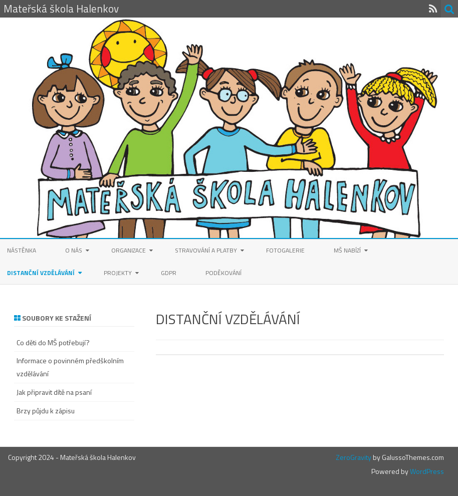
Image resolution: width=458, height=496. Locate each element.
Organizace (128, 250)
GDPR (168, 273)
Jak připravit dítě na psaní (54, 392)
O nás (73, 250)
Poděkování (223, 273)
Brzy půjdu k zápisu (46, 410)
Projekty (118, 273)
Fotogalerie (285, 250)
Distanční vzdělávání (41, 273)
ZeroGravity (353, 457)
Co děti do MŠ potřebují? (53, 342)
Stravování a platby (206, 250)
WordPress (426, 471)
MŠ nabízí (347, 250)
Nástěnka (21, 250)
